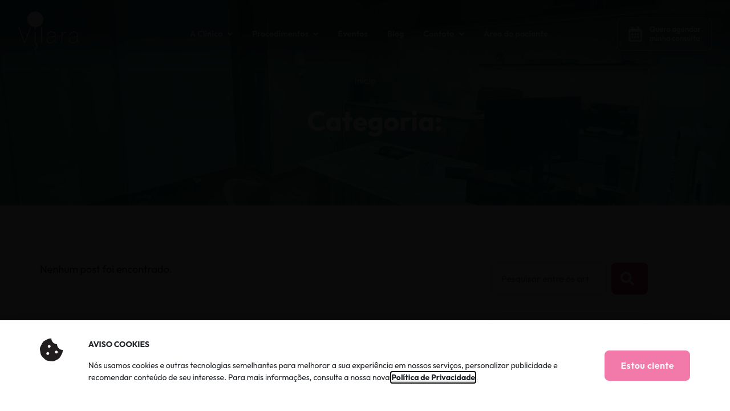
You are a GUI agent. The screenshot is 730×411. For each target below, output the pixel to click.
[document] (365, 205)
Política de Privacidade (433, 377)
